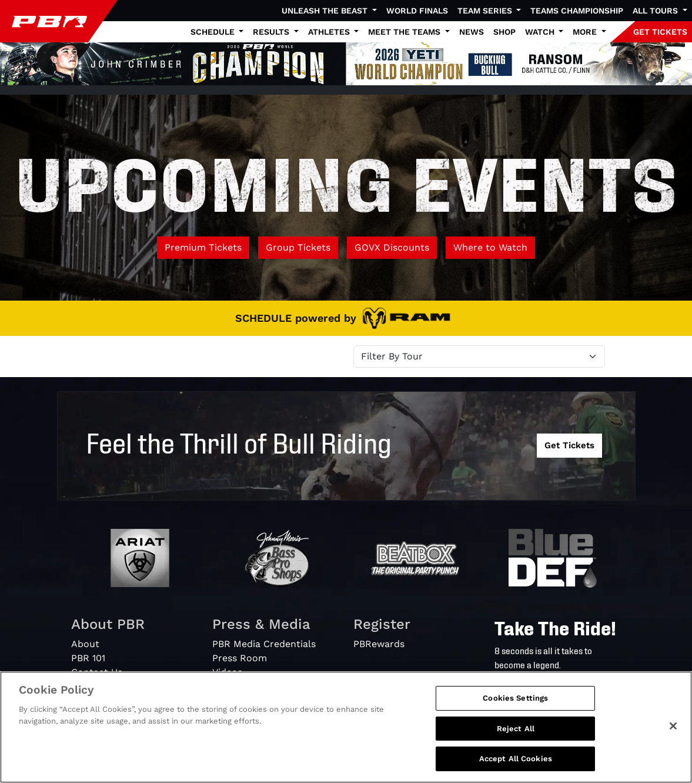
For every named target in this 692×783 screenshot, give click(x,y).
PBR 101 (88, 658)
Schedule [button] (213, 31)
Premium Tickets (203, 247)
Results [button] (272, 31)
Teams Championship (576, 10)
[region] (346, 727)
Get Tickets (569, 445)
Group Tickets (298, 247)
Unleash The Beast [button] (326, 10)
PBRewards (378, 643)
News (471, 31)
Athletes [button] (330, 31)
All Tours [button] (656, 10)
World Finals (417, 10)
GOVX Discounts (392, 247)
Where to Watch (490, 247)
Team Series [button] (485, 10)
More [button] (586, 31)
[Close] (673, 726)
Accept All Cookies (515, 758)
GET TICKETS (660, 31)
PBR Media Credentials (264, 643)
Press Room (239, 658)
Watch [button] (541, 31)
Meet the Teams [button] (405, 31)
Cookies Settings (515, 698)
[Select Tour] (479, 356)
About (85, 643)
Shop (504, 31)
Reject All (515, 728)
